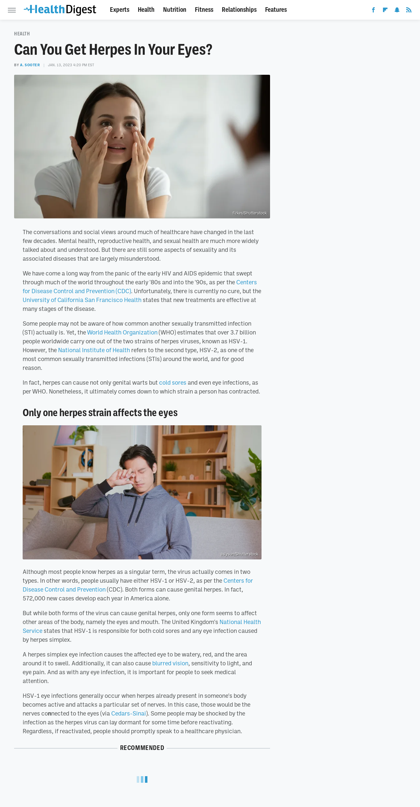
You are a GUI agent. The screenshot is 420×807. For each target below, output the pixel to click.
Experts (119, 9)
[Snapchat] (397, 11)
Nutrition (174, 9)
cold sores (172, 382)
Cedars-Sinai (128, 713)
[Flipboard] (385, 11)
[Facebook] (373, 11)
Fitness (204, 9)
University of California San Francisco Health (82, 299)
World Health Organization (122, 332)
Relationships (239, 9)
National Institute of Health (94, 349)
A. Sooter (30, 65)
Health (146, 9)
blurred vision (170, 663)
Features (276, 9)
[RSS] (409, 11)
